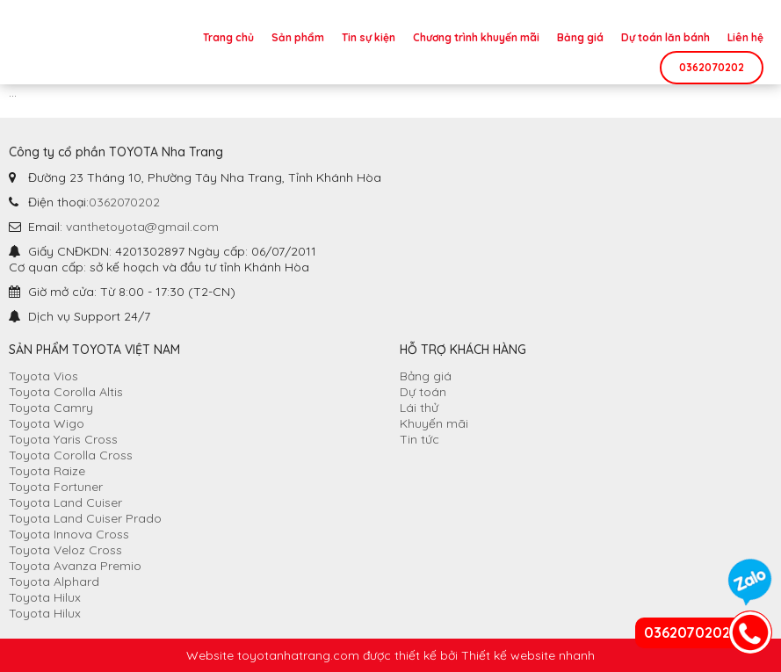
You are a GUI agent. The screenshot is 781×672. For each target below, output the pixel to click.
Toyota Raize (47, 471)
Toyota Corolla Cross (71, 455)
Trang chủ (228, 37)
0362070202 (711, 67)
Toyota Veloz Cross (65, 550)
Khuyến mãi (434, 423)
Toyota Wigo (46, 423)
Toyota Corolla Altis (66, 392)
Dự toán (423, 392)
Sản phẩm (297, 37)
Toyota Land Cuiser (65, 502)
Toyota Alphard (54, 581)
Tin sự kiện (368, 37)
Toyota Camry (51, 407)
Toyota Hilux (45, 597)
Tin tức (419, 439)
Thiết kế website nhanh (528, 655)
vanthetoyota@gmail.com (142, 227)
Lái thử (419, 407)
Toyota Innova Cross (69, 534)
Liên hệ (745, 37)
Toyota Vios (43, 376)
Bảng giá (580, 37)
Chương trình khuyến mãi (476, 37)
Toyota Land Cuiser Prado (85, 518)
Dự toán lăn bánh (665, 37)
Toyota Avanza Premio (75, 566)
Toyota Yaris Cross (63, 439)
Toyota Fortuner (56, 487)
